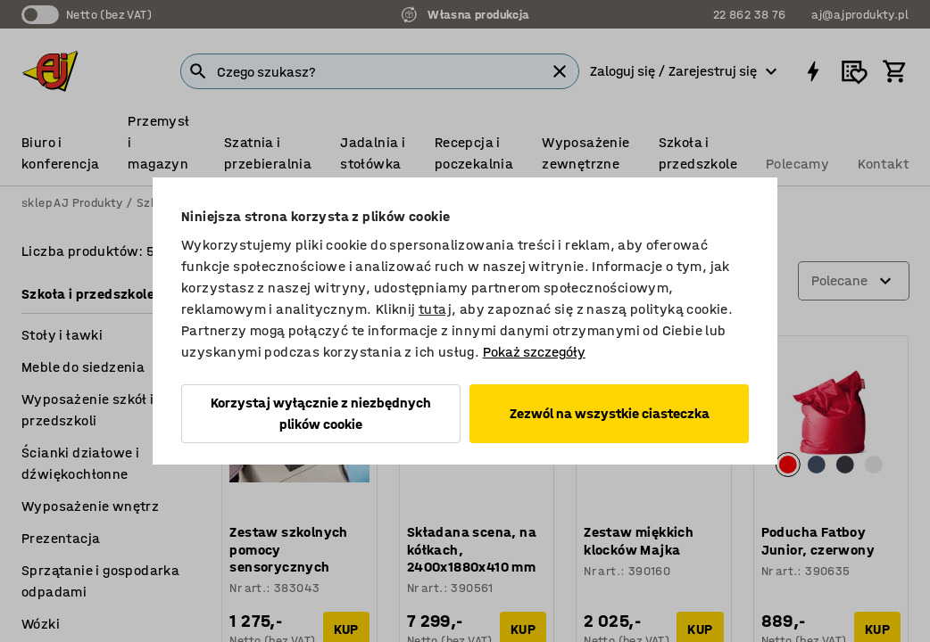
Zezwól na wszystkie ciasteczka (610, 413)
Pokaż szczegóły (534, 351)
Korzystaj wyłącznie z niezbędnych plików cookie (321, 413)
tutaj (435, 308)
